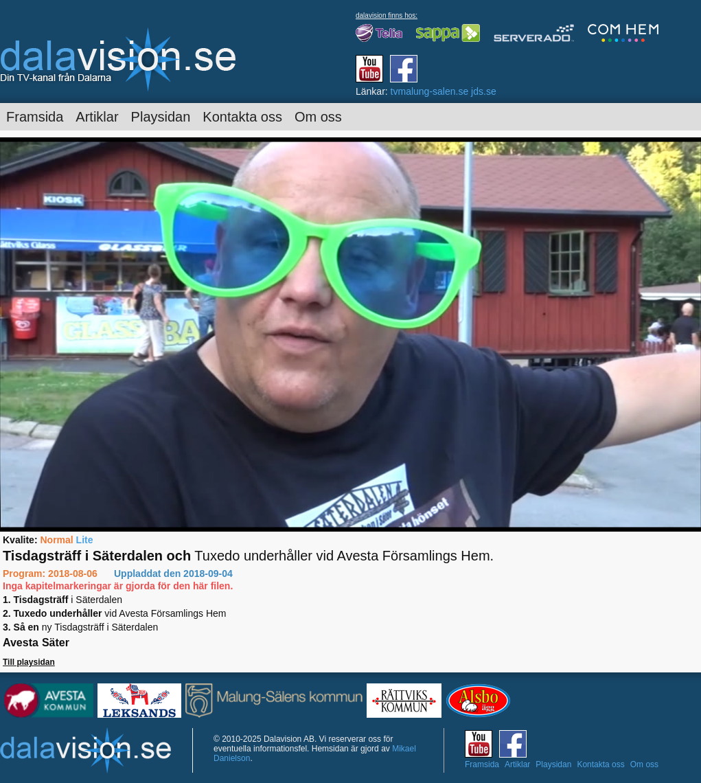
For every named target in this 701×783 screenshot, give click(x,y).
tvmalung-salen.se (430, 91)
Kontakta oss (242, 116)
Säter (55, 642)
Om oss (318, 116)
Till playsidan (29, 662)
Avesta (20, 642)
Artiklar (97, 116)
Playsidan (161, 116)
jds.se (483, 91)
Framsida (34, 116)
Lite (84, 539)
